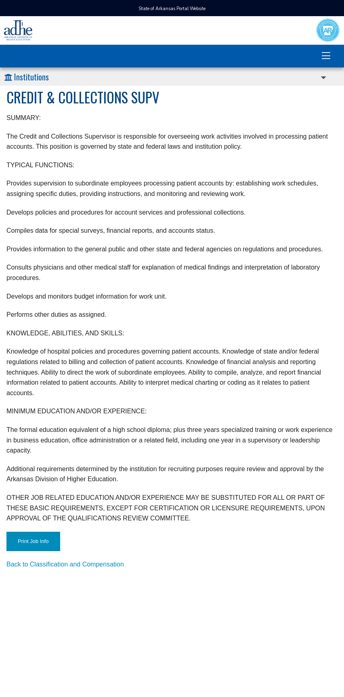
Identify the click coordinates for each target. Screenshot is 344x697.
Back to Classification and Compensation (65, 564)
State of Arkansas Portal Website (172, 9)
